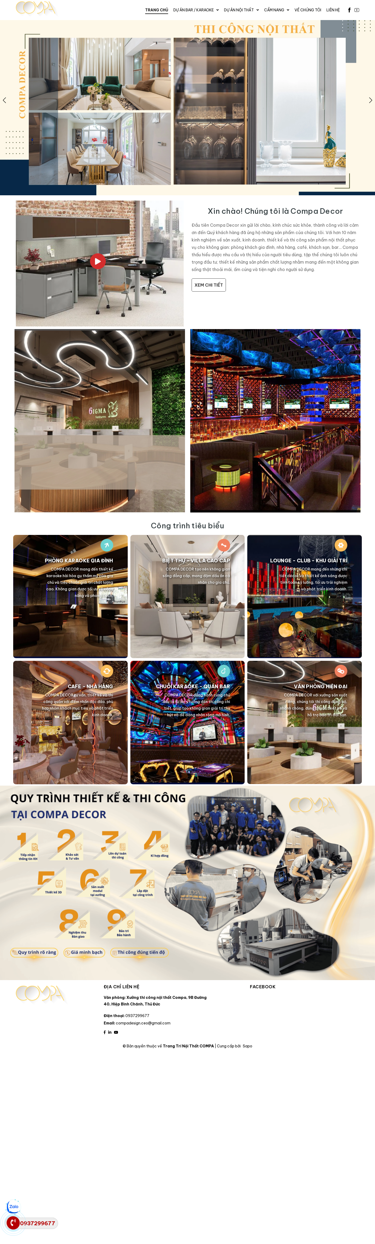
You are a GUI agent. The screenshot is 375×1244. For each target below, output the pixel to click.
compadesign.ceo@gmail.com (143, 1023)
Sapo (247, 1046)
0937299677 (137, 1015)
